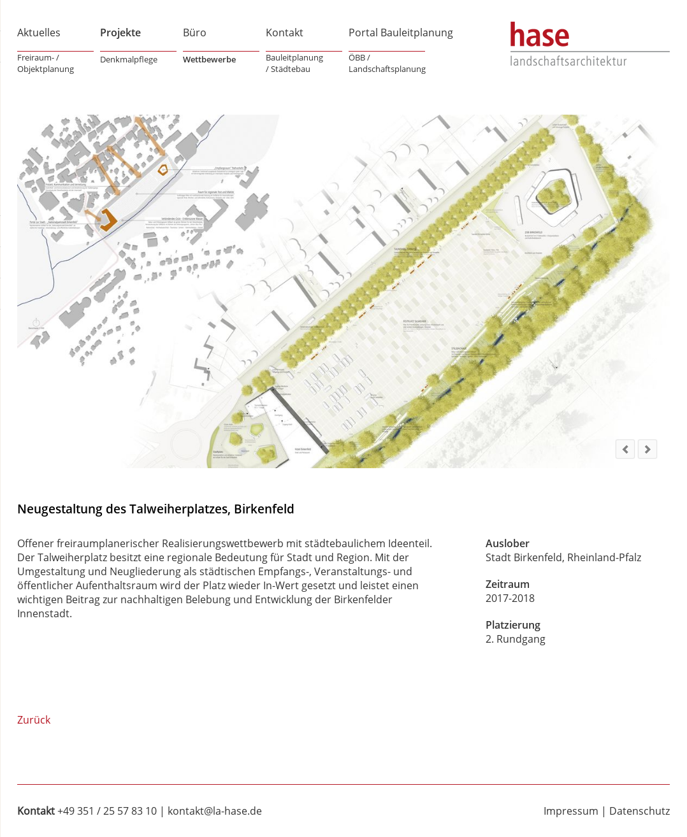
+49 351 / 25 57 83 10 (107, 811)
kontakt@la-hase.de (215, 811)
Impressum (571, 811)
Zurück (33, 720)
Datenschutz (639, 811)
